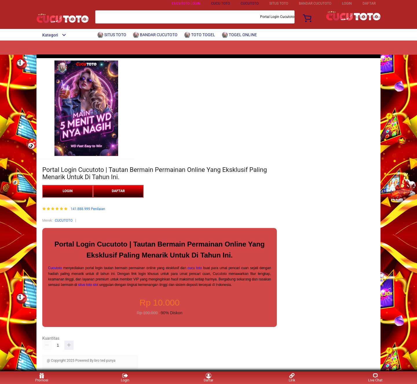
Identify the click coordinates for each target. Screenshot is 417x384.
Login (125, 377)
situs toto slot (88, 285)
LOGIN (347, 3)
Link (292, 377)
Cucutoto (55, 268)
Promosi (41, 377)
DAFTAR (369, 3)
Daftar (208, 377)
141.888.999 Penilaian (88, 209)
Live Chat (375, 377)
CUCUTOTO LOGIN (186, 3)
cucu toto (194, 268)
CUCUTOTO (250, 3)
